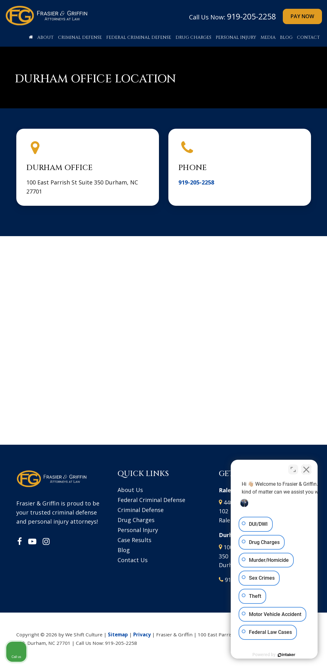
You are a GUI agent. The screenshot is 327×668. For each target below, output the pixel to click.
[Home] (31, 39)
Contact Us (133, 560)
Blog (286, 37)
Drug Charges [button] (193, 37)
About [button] (45, 37)
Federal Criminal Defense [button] (138, 37)
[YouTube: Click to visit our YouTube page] (32, 542)
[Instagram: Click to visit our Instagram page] (46, 542)
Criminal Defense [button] (80, 37)
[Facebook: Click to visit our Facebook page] (19, 542)
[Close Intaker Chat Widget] (306, 468)
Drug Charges (136, 520)
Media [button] (268, 37)
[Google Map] (163, 334)
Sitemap (118, 634)
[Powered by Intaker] (273, 655)
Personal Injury (138, 530)
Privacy (142, 634)
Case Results (134, 540)
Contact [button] (308, 37)
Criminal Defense (141, 510)
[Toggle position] (293, 468)
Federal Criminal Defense (151, 500)
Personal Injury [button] (236, 37)
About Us (130, 490)
